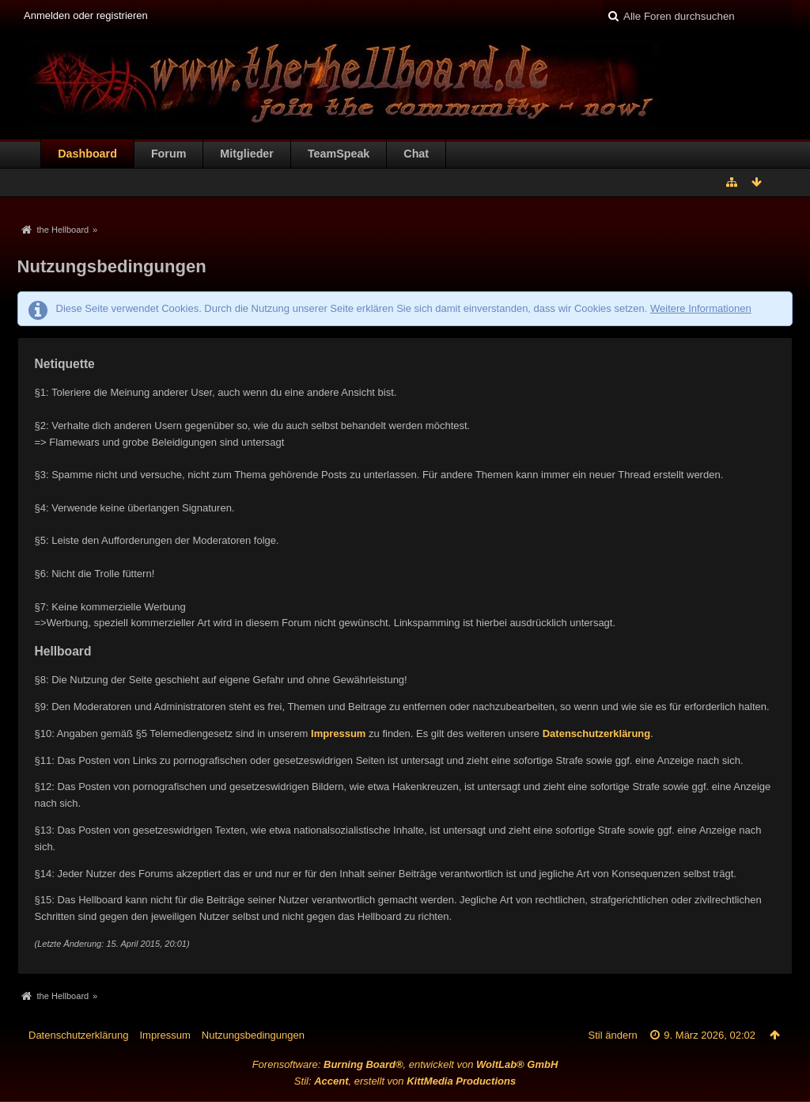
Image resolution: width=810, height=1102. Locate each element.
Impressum (338, 733)
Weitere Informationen (700, 308)
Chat (416, 153)
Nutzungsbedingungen (253, 1035)
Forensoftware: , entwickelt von (405, 1064)
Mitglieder (247, 153)
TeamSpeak (338, 153)
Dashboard (87, 153)
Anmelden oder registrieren (86, 15)
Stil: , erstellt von (405, 1081)
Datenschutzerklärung (597, 733)
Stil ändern (613, 1035)
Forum (168, 153)
